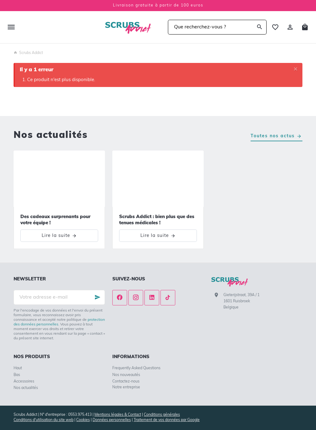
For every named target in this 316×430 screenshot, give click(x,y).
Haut (18, 368)
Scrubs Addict (28, 53)
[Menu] (11, 27)
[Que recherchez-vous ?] (217, 27)
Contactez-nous (125, 381)
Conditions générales (162, 415)
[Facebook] (119, 297)
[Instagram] (135, 297)
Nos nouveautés (126, 375)
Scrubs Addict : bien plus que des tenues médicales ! (156, 220)
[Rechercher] (259, 27)
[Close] (295, 69)
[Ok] (97, 297)
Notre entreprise (126, 387)
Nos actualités (51, 135)
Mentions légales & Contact (117, 415)
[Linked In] (151, 297)
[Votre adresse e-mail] (59, 297)
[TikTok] (167, 297)
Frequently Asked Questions (136, 368)
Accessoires (24, 381)
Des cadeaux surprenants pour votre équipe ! (55, 220)
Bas (17, 375)
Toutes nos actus (273, 136)
